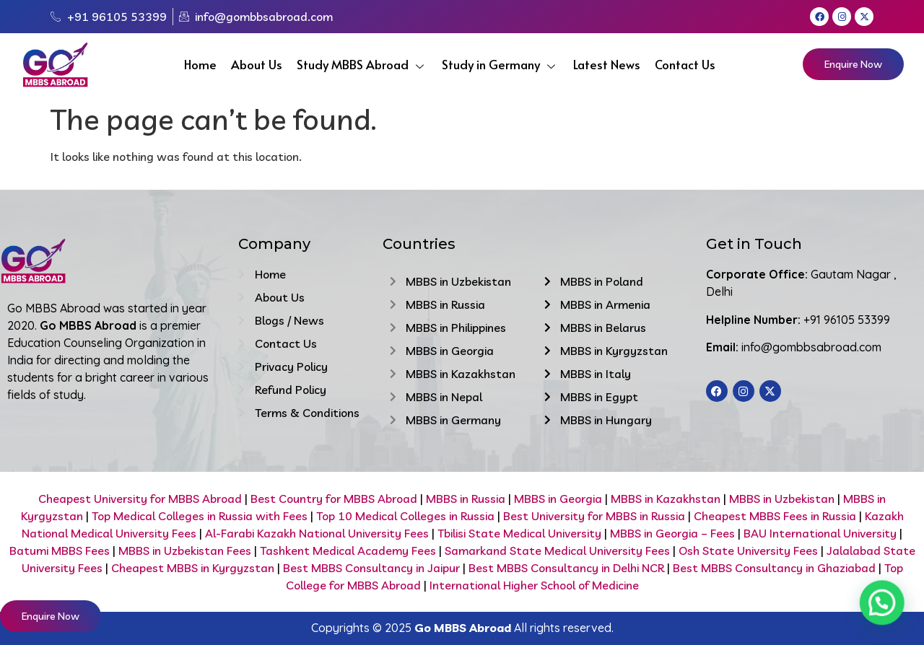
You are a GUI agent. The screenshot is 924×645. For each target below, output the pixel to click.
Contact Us (685, 64)
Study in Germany (500, 64)
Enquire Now (853, 64)
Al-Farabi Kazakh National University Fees (317, 533)
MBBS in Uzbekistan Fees (184, 550)
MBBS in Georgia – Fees (672, 533)
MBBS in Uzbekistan (781, 498)
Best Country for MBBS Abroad (333, 498)
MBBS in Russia (465, 498)
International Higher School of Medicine (534, 585)
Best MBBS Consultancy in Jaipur (371, 568)
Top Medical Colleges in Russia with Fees (200, 516)
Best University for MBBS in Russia (592, 516)
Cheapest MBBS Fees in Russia (775, 516)
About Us (256, 64)
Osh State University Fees (748, 550)
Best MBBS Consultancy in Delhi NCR (566, 568)
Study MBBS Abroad (362, 64)
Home (200, 64)
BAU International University (820, 533)
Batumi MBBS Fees (59, 550)
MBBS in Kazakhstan (665, 498)
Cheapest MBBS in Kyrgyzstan (192, 568)
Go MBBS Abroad (462, 627)
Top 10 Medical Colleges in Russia (405, 516)
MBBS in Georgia (558, 498)
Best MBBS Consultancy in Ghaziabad (774, 568)
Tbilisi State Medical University (518, 533)
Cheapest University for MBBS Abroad (140, 498)
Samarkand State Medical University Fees (557, 550)
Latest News (606, 64)
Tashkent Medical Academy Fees (348, 550)
